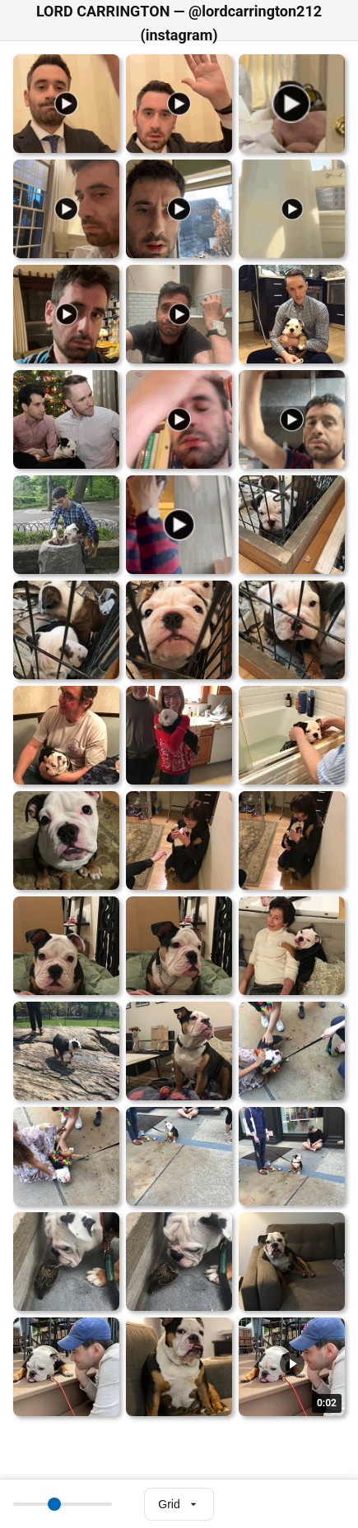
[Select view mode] (178, 1504)
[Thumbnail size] (62, 1504)
